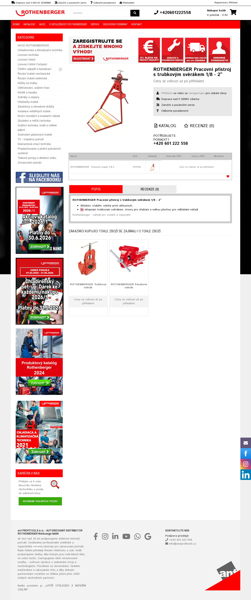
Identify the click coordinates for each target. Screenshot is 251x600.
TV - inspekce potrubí (31, 139)
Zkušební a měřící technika (34, 120)
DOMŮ (16, 24)
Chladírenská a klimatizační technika (40, 50)
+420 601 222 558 (170, 144)
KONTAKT (136, 24)
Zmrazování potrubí (29, 162)
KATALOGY (29, 24)
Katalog (165, 126)
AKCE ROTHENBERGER (33, 45)
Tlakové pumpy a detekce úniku (37, 157)
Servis (95, 24)
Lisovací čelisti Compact (32, 64)
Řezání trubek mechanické (34, 73)
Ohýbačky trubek (28, 101)
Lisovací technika (28, 54)
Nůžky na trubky (27, 83)
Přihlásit (233, 2)
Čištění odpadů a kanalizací (34, 69)
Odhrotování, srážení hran (34, 87)
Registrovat (221, 2)
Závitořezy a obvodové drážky (36, 106)
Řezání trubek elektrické (32, 78)
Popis (96, 189)
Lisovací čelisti (26, 59)
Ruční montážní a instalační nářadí (39, 116)
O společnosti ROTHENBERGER (68, 24)
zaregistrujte (197, 93)
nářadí (37, 546)
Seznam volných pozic (40, 501)
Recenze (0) (199, 126)
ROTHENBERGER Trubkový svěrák (88, 285)
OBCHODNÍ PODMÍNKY (115, 24)
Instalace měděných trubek (34, 111)
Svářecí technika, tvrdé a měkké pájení (37, 127)
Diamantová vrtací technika (34, 144)
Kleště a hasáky (27, 92)
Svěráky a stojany (28, 97)
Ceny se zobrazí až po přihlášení (178, 81)
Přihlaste (167, 93)
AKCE (42, 24)
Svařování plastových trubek (35, 134)
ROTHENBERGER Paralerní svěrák (129, 285)
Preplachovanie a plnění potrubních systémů (39, 151)
